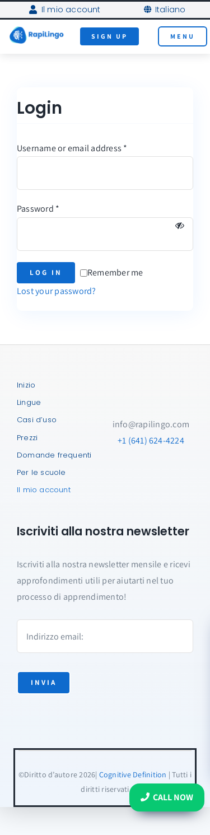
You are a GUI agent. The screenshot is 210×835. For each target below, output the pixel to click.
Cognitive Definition (133, 774)
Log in (46, 272)
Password (38, 208)
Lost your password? (56, 291)
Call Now (167, 797)
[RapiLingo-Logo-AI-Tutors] (36, 30)
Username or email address (72, 148)
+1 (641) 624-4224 (151, 440)
